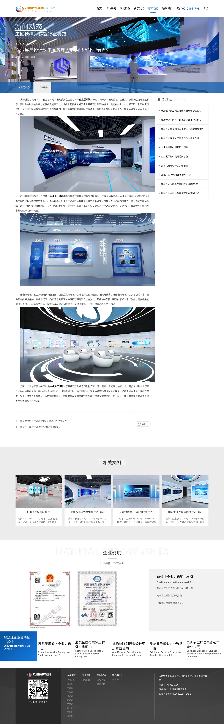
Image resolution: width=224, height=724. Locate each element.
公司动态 (25, 87)
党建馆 (70, 700)
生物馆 (70, 704)
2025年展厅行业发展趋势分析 (176, 175)
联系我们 (167, 8)
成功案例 (111, 8)
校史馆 (70, 696)
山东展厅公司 (176, 676)
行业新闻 (43, 87)
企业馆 (70, 683)
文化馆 (70, 712)
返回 (144, 424)
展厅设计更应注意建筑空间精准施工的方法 (181, 195)
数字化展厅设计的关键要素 (174, 165)
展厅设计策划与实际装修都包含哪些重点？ (180, 112)
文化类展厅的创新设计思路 (174, 147)
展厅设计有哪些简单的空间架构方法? (179, 184)
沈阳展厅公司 (189, 676)
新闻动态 (153, 8)
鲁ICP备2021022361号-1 (179, 694)
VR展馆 (70, 679)
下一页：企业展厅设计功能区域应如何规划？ (38, 427)
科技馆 (70, 691)
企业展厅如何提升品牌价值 (174, 156)
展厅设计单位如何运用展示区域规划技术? (182, 129)
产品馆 (70, 687)
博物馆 (70, 716)
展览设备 (125, 8)
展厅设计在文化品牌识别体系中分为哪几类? (181, 140)
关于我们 (139, 8)
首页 (99, 8)
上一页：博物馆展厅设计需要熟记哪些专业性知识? (41, 421)
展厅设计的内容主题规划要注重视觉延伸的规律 (181, 121)
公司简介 (86, 679)
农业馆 (70, 708)
